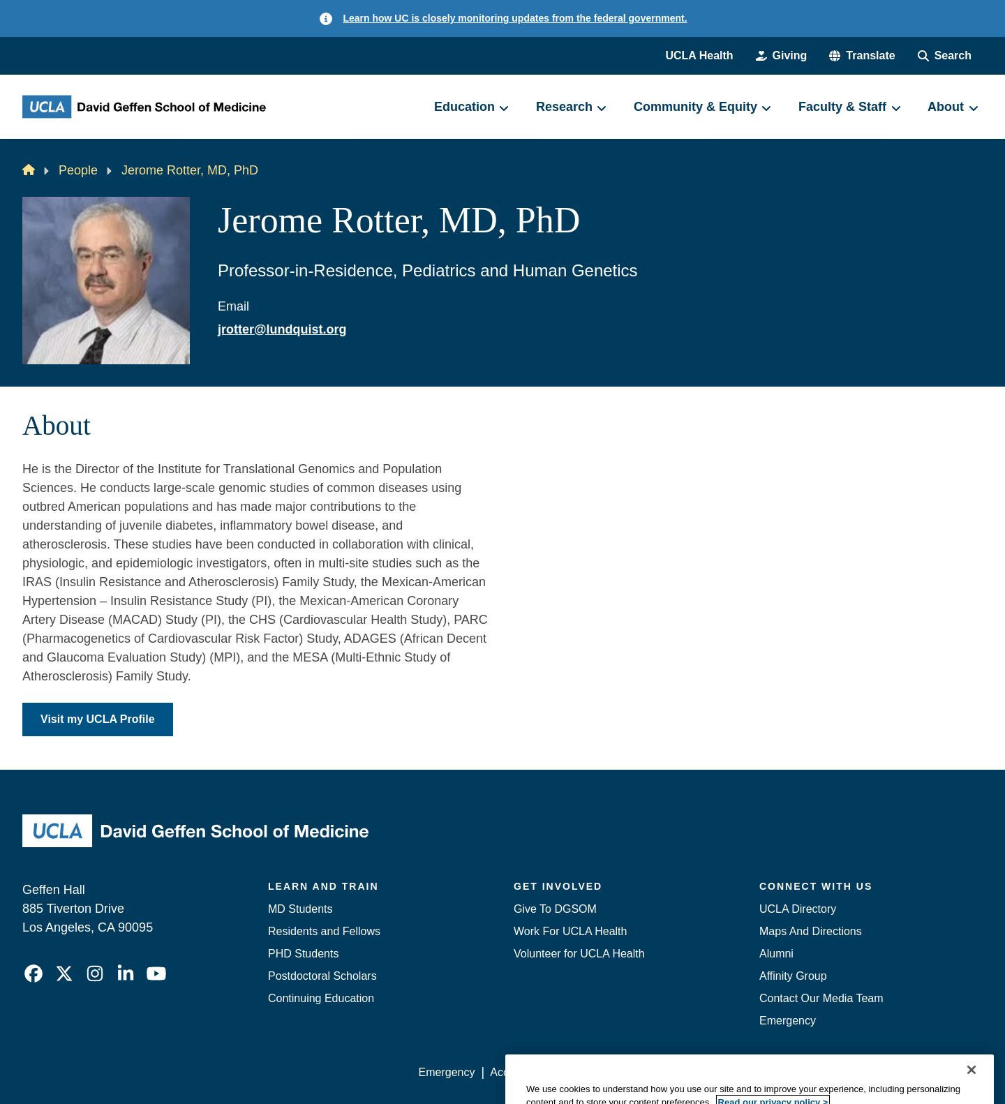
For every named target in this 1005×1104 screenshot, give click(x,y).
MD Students (300, 909)
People (78, 170)
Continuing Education (321, 998)
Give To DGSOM (555, 909)
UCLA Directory (797, 909)
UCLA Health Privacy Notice (752, 1072)
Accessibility (520, 1072)
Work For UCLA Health (570, 931)
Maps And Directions (810, 931)
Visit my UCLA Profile (97, 719)
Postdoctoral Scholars (322, 976)
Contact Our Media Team (821, 998)
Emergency (787, 1021)
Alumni (776, 954)
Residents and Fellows (324, 931)
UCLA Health (699, 55)
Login (850, 1072)
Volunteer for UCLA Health (579, 954)
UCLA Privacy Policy (617, 1072)
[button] (862, 55)
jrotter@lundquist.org (282, 329)
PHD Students (303, 954)
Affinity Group (793, 976)
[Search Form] (945, 55)
